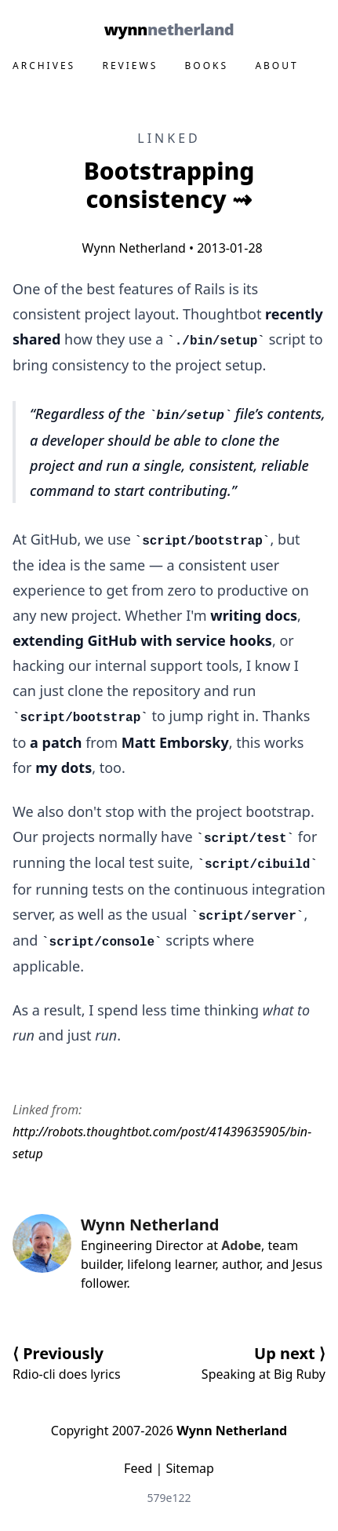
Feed (138, 1468)
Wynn (169, 29)
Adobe (241, 1245)
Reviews (130, 65)
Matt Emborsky (175, 742)
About (276, 65)
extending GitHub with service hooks (142, 640)
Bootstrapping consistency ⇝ (169, 185)
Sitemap (189, 1468)
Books (207, 65)
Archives (44, 65)
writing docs (253, 615)
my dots (63, 767)
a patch (56, 742)
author (241, 1264)
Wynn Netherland (130, 248)
